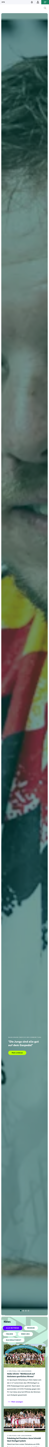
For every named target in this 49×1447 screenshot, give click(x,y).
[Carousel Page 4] (28, 1310)
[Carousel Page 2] (23, 1310)
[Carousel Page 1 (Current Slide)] (20, 1310)
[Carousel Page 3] (25, 1310)
